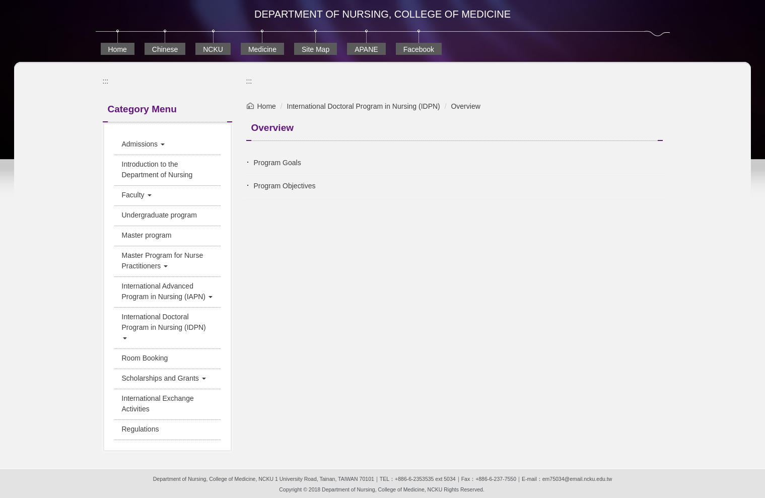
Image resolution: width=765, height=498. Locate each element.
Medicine (262, 49)
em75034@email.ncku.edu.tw (577, 479)
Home (117, 49)
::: (106, 81)
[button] (167, 144)
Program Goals (277, 163)
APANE (366, 49)
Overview (465, 106)
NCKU (213, 49)
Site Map (315, 49)
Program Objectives (285, 186)
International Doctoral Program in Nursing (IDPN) (363, 106)
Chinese (165, 49)
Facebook (418, 49)
